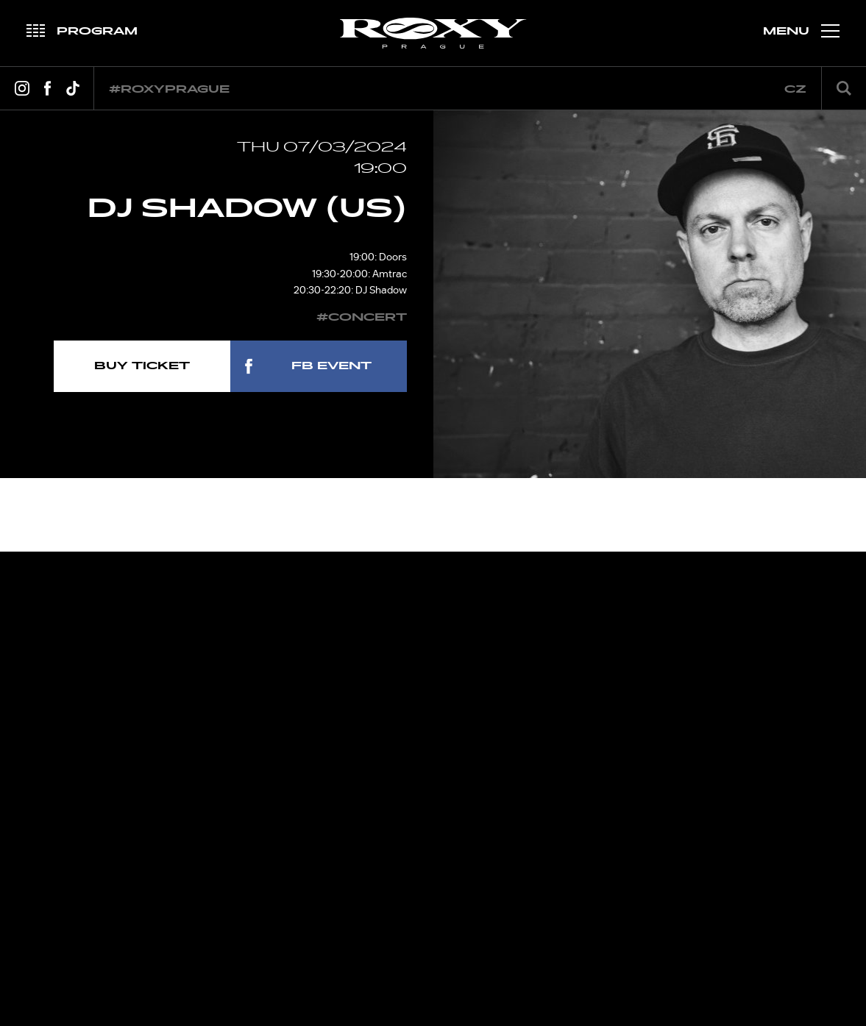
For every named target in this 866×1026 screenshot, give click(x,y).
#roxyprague (169, 89)
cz (795, 89)
